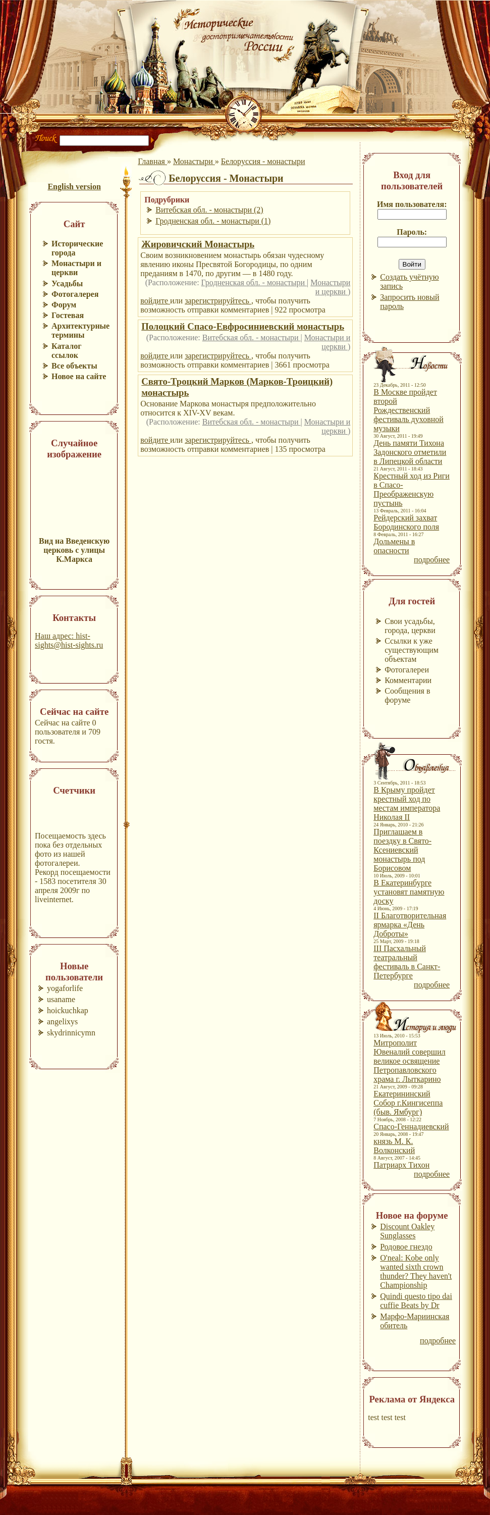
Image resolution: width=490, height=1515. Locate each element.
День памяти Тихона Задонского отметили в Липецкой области (409, 452)
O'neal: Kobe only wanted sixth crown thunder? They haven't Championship (416, 1271)
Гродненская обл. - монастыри (254, 282)
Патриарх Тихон (401, 1165)
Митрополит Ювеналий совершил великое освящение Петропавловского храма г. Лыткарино (409, 1060)
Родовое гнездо (406, 1246)
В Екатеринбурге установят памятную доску (408, 891)
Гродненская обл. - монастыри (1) (212, 221)
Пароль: (412, 232)
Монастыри (194, 161)
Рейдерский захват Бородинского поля (406, 522)
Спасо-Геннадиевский (411, 1126)
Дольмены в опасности (394, 546)
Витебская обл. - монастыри (251, 337)
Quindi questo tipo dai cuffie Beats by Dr (416, 1301)
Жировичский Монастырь (197, 244)
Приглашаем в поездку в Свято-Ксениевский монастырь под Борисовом (402, 849)
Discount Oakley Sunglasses (407, 1231)
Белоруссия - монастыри (263, 161)
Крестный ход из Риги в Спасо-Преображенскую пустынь (411, 489)
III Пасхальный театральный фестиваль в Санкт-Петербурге (406, 962)
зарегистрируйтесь (218, 300)
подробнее (432, 559)
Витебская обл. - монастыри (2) (209, 209)
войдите (155, 300)
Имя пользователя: (412, 204)
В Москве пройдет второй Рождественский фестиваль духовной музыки (408, 410)
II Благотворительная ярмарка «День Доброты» (409, 924)
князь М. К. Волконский (394, 1146)
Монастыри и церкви (330, 287)
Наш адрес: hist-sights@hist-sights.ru (69, 640)
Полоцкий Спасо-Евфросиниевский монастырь (242, 326)
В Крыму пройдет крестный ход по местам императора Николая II (406, 803)
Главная (152, 161)
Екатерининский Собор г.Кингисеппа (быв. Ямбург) (408, 1102)
